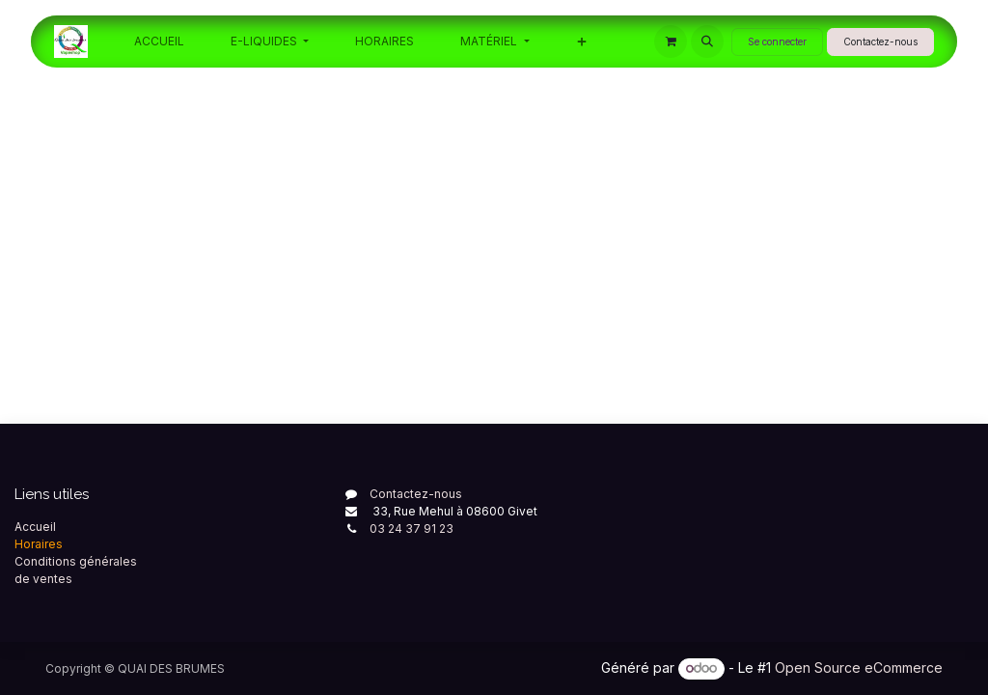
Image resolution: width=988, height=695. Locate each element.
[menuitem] (159, 41)
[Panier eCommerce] (670, 41)
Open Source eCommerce (859, 667)
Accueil (35, 526)
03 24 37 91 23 (411, 528)
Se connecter (777, 41)
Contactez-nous (880, 41)
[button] (707, 41)
